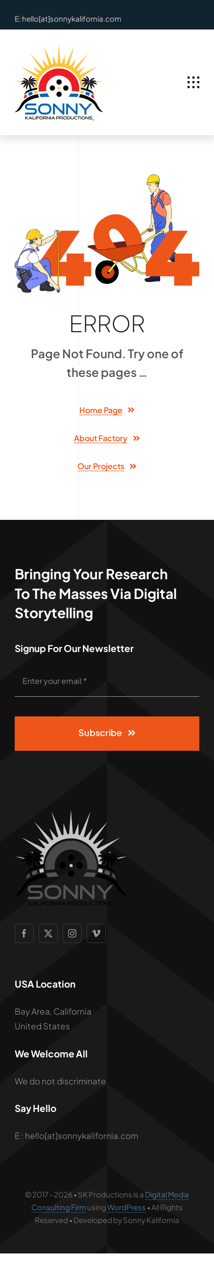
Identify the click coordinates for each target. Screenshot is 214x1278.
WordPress (126, 1207)
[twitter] (48, 933)
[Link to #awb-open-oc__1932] (193, 82)
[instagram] (72, 933)
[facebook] (24, 933)
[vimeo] (96, 933)
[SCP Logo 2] (59, 48)
